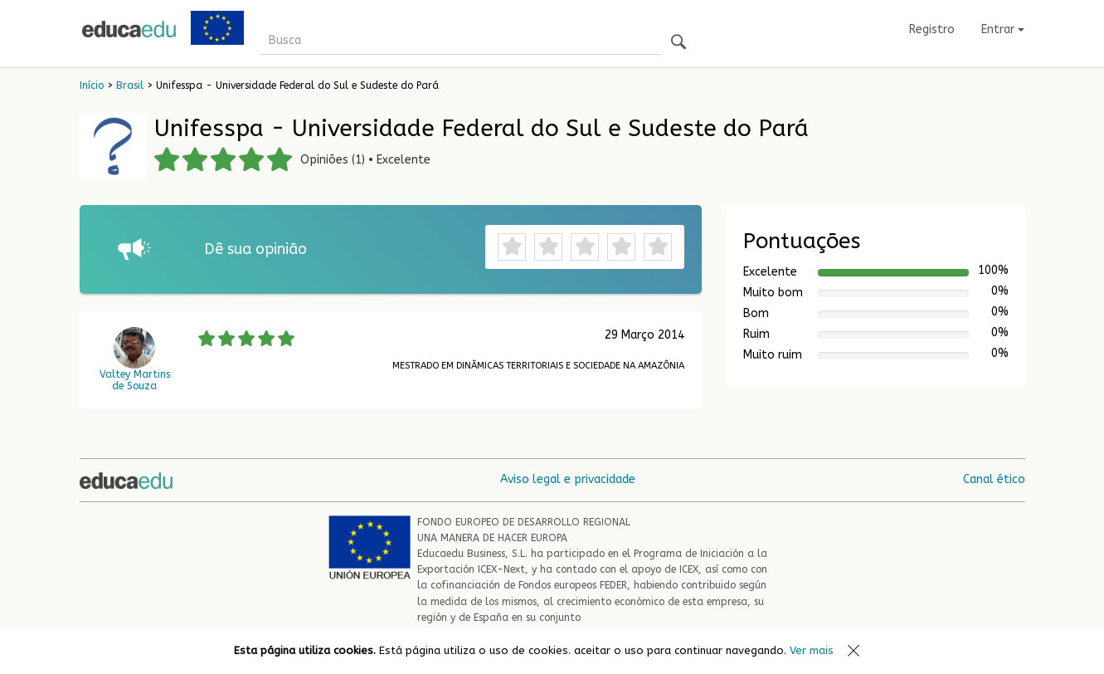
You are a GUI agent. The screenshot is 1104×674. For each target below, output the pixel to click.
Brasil (129, 85)
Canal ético (994, 479)
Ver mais (812, 650)
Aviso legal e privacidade (567, 479)
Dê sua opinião (255, 249)
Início (92, 85)
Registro (932, 29)
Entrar (1002, 29)
